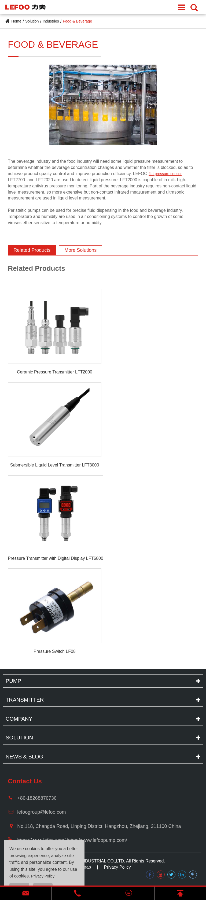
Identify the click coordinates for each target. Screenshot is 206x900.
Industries (51, 21)
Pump (13, 681)
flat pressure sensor (165, 174)
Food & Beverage (77, 21)
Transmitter (25, 700)
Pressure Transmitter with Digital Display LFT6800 (55, 558)
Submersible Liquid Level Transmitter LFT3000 (54, 465)
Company (19, 719)
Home (16, 21)
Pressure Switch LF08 (55, 651)
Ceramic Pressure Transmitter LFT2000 (54, 372)
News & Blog (24, 757)
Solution (32, 21)
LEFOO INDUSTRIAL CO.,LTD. (95, 861)
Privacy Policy (117, 867)
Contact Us (25, 781)
